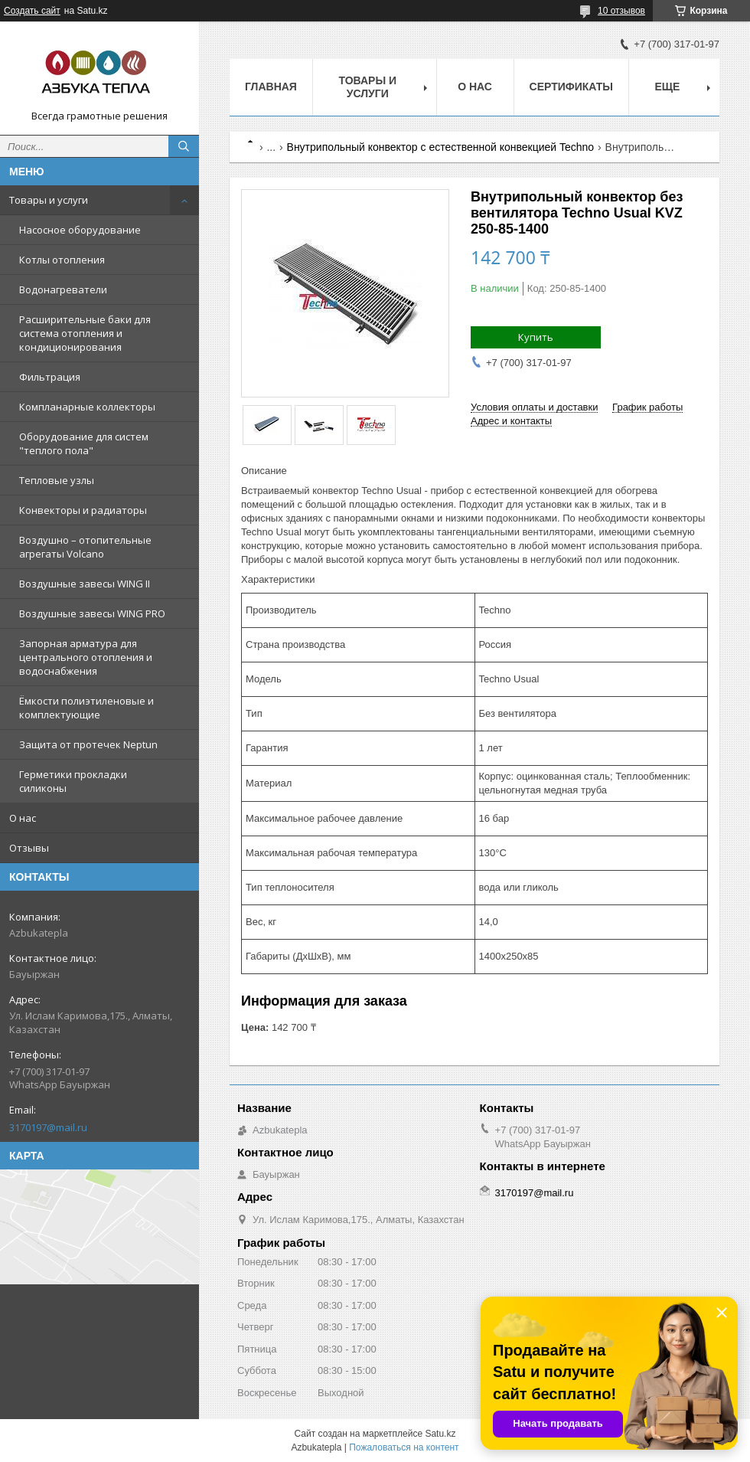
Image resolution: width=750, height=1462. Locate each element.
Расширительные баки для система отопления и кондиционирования (85, 333)
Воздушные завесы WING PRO (92, 613)
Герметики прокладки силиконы (73, 781)
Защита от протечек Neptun (88, 744)
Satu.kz (440, 1433)
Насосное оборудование (80, 230)
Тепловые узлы (56, 480)
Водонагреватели (63, 289)
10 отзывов (621, 10)
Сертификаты (571, 86)
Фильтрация (49, 377)
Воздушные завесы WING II (84, 583)
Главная (271, 86)
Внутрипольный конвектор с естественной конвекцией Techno (441, 147)
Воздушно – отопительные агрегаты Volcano (85, 547)
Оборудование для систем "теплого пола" (83, 443)
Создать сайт (32, 10)
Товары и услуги (48, 200)
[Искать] (183, 146)
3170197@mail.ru (48, 1127)
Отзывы (29, 848)
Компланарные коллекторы (87, 407)
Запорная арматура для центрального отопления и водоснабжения (85, 657)
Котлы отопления (62, 260)
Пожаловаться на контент (403, 1447)
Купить (535, 337)
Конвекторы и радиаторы (83, 510)
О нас (22, 818)
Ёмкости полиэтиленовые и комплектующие (86, 707)
